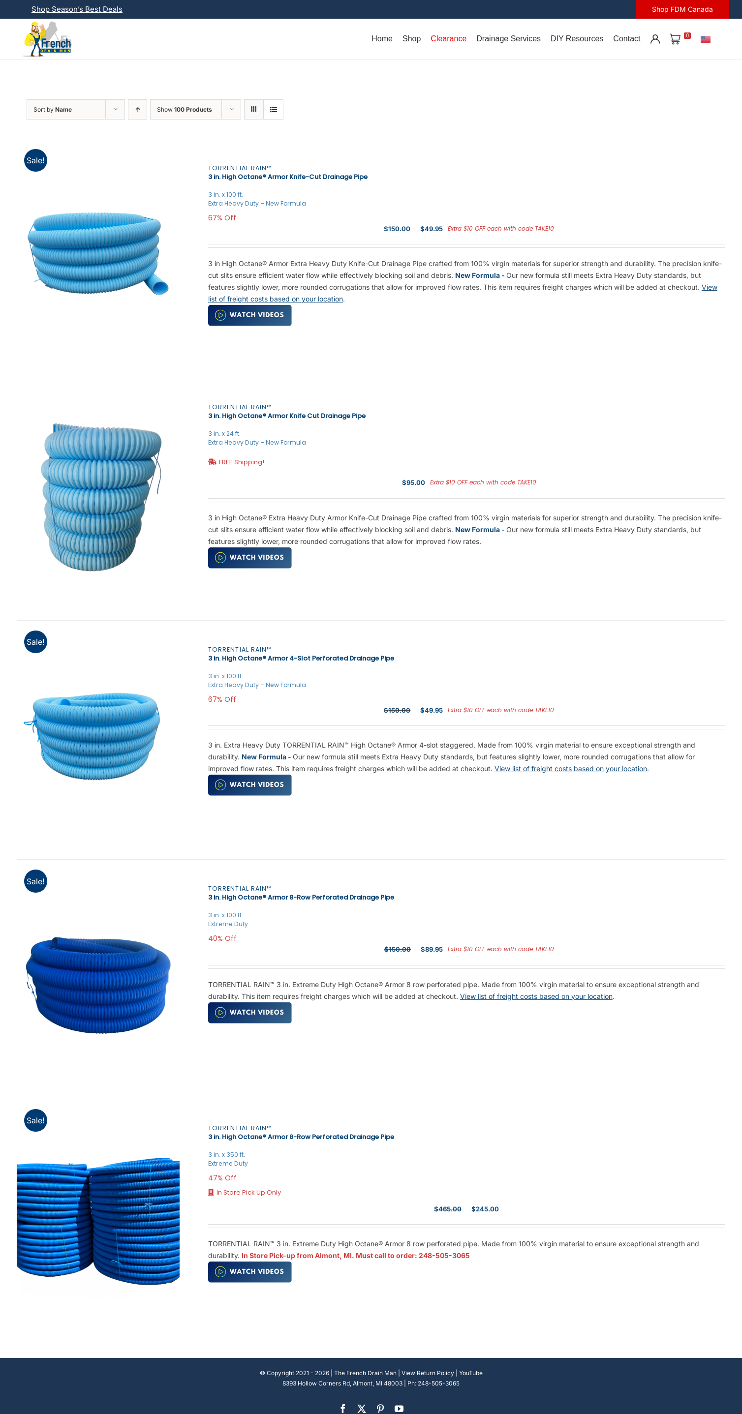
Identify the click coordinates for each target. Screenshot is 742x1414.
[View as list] (273, 109)
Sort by (52, 109)
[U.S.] (705, 39)
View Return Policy (428, 1373)
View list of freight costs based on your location (571, 768)
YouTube (471, 1373)
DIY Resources (577, 38)
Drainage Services (508, 38)
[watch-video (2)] (250, 308)
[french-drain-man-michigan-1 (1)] (47, 24)
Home (382, 38)
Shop (411, 38)
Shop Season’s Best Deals (77, 9)
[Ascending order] (137, 109)
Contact (626, 38)
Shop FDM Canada (682, 9)
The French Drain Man (365, 1373)
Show (184, 109)
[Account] (655, 39)
